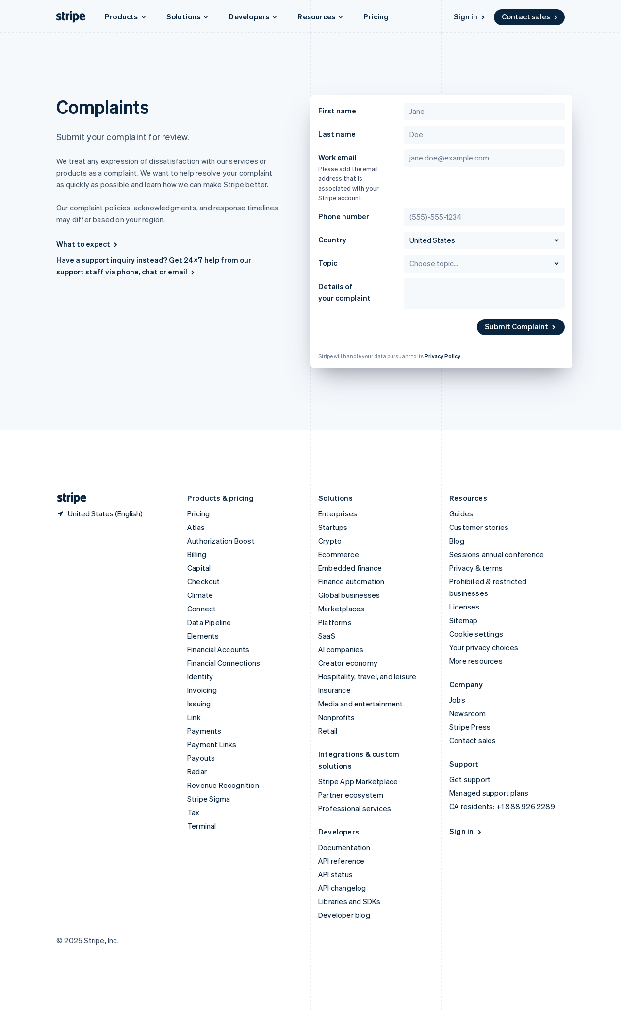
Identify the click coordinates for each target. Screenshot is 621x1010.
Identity (200, 676)
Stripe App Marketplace (358, 781)
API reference (341, 861)
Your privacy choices (483, 647)
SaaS (326, 636)
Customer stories (478, 527)
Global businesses (349, 595)
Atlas (196, 527)
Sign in (470, 16)
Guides (461, 513)
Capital (199, 568)
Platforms (335, 622)
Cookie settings (476, 634)
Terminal (201, 826)
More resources (476, 661)
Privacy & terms (476, 568)
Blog (456, 540)
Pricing (376, 16)
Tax (193, 812)
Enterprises (337, 513)
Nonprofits (336, 717)
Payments (204, 731)
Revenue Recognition (223, 785)
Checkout (203, 581)
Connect (201, 608)
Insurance (334, 690)
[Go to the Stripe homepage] (68, 498)
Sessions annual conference (496, 554)
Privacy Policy (442, 356)
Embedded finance (350, 568)
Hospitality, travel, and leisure (367, 676)
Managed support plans (488, 793)
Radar (197, 771)
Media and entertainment (360, 703)
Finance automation (351, 581)
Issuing (199, 703)
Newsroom (467, 713)
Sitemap (463, 620)
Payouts (201, 758)
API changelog (342, 888)
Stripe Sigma (208, 798)
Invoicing (202, 690)
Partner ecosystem (350, 795)
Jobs (457, 700)
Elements (203, 636)
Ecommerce (338, 554)
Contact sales (530, 16)
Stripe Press (469, 727)
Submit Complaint (521, 326)
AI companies (340, 649)
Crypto (330, 540)
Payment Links (212, 744)
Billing (196, 554)
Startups (333, 527)
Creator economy (347, 663)
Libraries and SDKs (349, 901)
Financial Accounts (218, 649)
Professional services (354, 808)
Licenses (464, 606)
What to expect (87, 244)
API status (335, 874)
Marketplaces (341, 608)
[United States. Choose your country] (99, 513)
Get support (469, 779)
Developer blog (344, 915)
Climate (200, 595)
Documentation (344, 847)
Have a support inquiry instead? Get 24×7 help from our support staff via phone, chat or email (153, 265)
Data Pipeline (209, 622)
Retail (327, 731)
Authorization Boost (221, 540)
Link (194, 717)
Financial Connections (223, 663)
